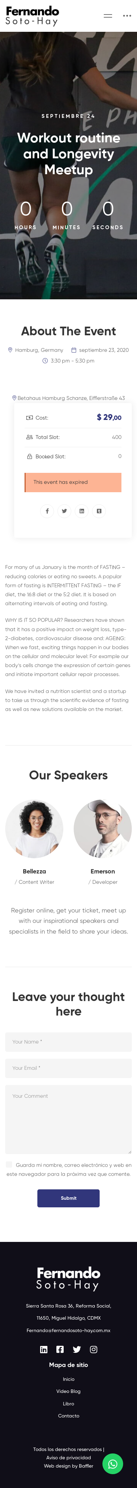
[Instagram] (93, 1349)
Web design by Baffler (68, 1466)
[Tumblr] (99, 511)
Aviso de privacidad (68, 1458)
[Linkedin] (82, 511)
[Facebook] (47, 511)
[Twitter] (64, 511)
